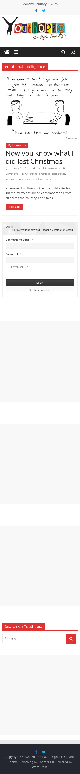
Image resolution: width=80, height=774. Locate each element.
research (24, 179)
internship (11, 179)
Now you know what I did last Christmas (40, 157)
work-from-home (42, 179)
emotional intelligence (52, 174)
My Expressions (17, 145)
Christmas (31, 174)
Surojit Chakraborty (49, 168)
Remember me (17, 267)
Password (12, 254)
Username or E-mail (18, 239)
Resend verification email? (58, 229)
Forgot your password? (26, 229)
